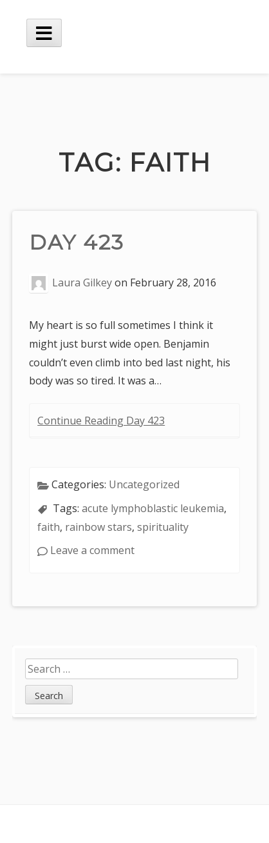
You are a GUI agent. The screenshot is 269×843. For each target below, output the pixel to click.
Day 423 (76, 242)
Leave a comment (92, 550)
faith (48, 527)
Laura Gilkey (82, 283)
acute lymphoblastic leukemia (153, 508)
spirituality (163, 527)
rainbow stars (98, 527)
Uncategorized (144, 484)
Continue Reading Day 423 (101, 420)
